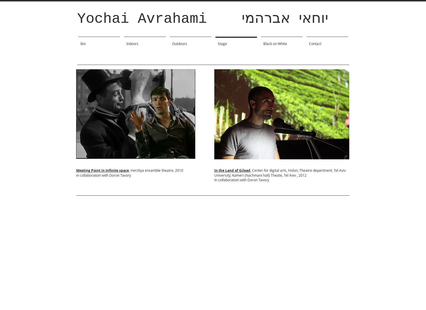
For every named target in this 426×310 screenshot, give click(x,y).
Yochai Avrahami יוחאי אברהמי (202, 19)
